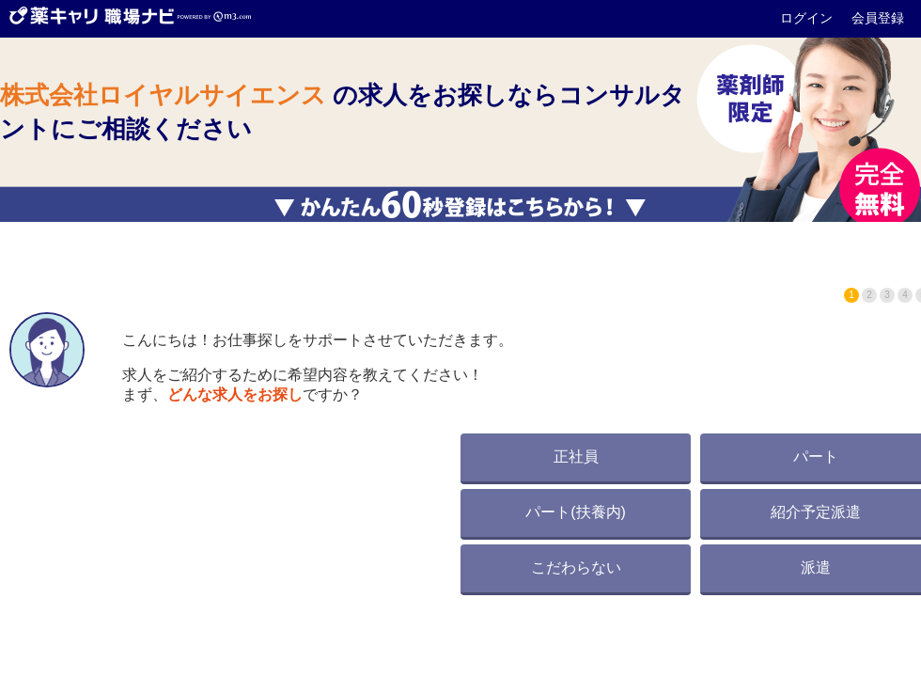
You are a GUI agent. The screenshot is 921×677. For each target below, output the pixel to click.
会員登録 (877, 17)
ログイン (808, 17)
